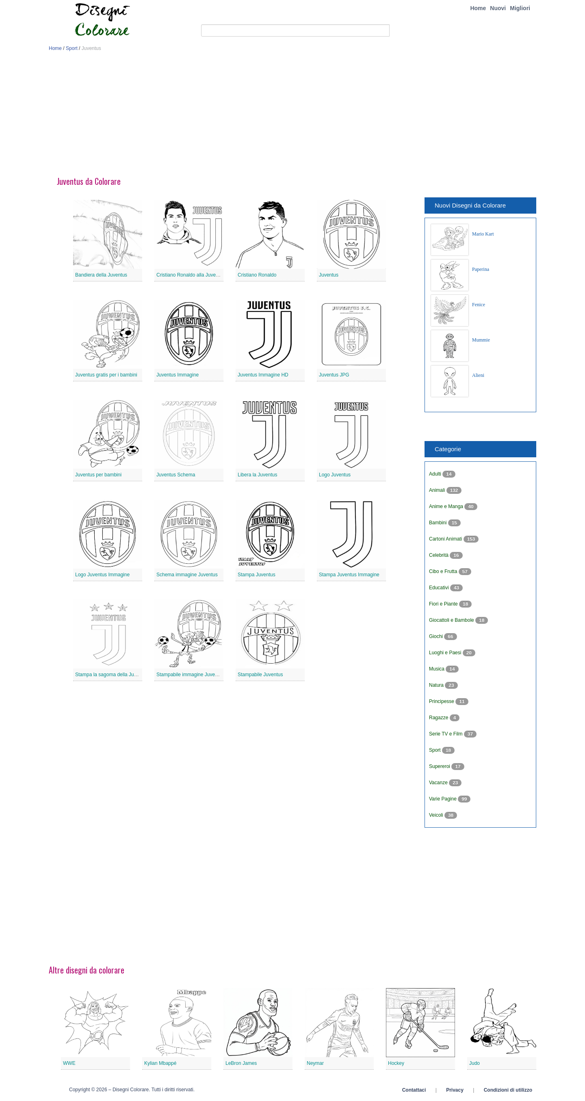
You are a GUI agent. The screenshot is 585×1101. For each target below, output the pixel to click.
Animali (437, 490)
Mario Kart (483, 234)
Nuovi (498, 8)
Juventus (328, 275)
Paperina (480, 269)
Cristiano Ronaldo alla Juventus (190, 275)
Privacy (455, 1090)
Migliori (520, 8)
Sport (72, 48)
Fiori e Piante (444, 604)
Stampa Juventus (256, 575)
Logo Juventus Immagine (102, 575)
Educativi (439, 588)
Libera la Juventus (257, 475)
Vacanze (439, 782)
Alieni (478, 375)
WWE (69, 1063)
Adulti (435, 474)
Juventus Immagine (177, 375)
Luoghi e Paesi (446, 652)
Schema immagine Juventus (187, 575)
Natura (437, 685)
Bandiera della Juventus (101, 275)
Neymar (315, 1063)
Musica (437, 669)
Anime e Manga (446, 506)
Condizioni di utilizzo (508, 1090)
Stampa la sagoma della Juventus (111, 674)
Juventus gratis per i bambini (106, 375)
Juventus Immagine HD (263, 375)
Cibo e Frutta (444, 571)
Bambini (438, 523)
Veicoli (436, 815)
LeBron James (241, 1063)
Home (478, 8)
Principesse (442, 701)
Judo (474, 1063)
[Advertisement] (292, 117)
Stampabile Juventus (260, 674)
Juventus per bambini (98, 475)
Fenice (478, 304)
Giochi (436, 636)
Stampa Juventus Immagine (349, 575)
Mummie (481, 340)
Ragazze (439, 717)
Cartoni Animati (446, 539)
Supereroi (440, 766)
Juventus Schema (175, 475)
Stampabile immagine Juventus (190, 674)
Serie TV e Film (446, 734)
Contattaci (414, 1090)
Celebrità (439, 555)
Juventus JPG (334, 375)
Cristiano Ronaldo (257, 275)
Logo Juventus (335, 475)
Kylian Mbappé (160, 1063)
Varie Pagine (443, 799)
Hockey (396, 1063)
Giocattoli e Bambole (452, 620)
